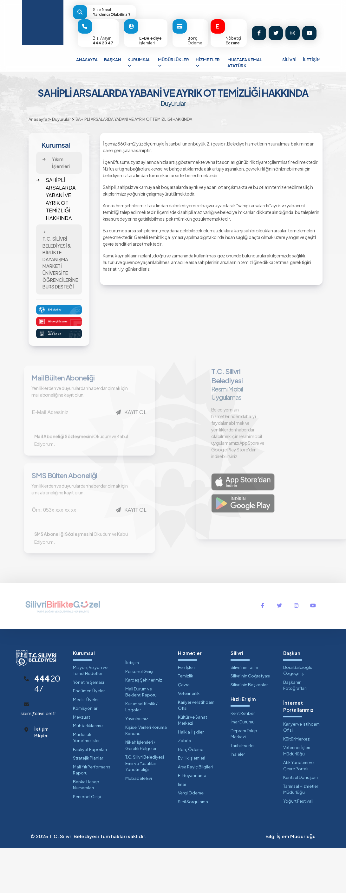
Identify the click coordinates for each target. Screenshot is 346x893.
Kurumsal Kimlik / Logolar (141, 752)
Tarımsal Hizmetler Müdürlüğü (300, 834)
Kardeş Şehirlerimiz (143, 725)
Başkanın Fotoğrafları (295, 730)
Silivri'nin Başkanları (250, 730)
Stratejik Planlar (88, 803)
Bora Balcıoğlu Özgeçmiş (297, 716)
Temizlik (185, 721)
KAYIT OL (133, 423)
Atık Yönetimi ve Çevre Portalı (298, 811)
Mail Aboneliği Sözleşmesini (65, 458)
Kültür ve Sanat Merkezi (192, 765)
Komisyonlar (85, 753)
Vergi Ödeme (191, 838)
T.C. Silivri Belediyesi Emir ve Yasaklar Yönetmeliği (144, 808)
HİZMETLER (208, 62)
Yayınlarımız (136, 764)
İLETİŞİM (312, 59)
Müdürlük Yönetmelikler (86, 783)
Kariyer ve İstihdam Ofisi (196, 750)
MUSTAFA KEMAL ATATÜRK (244, 62)
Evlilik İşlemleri (191, 803)
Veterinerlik (188, 738)
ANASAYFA (87, 59)
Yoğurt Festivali (298, 846)
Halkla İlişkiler (191, 777)
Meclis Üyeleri (86, 744)
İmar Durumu (243, 767)
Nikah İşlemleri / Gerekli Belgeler (140, 790)
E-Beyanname (192, 820)
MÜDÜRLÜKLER (173, 62)
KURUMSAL (138, 62)
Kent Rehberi (243, 758)
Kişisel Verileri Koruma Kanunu (146, 775)
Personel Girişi (87, 841)
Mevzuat (81, 762)
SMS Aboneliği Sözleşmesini (65, 579)
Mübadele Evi (138, 823)
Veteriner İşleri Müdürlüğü (296, 796)
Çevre (184, 730)
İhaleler (238, 799)
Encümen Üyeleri (89, 736)
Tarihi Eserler (243, 790)
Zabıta (184, 785)
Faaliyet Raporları (90, 794)
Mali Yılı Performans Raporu (91, 815)
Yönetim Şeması (88, 727)
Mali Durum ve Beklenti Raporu (141, 737)
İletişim (132, 707)
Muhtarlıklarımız (88, 770)
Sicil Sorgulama (193, 847)
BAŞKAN (112, 59)
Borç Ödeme (190, 794)
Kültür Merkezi (296, 784)
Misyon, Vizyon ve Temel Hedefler (90, 716)
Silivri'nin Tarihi (244, 712)
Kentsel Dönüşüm (300, 822)
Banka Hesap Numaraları (86, 830)
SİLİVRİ (289, 59)
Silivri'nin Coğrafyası (250, 721)
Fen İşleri (186, 712)
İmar (182, 829)
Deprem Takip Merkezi (244, 779)
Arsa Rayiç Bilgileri (195, 812)
